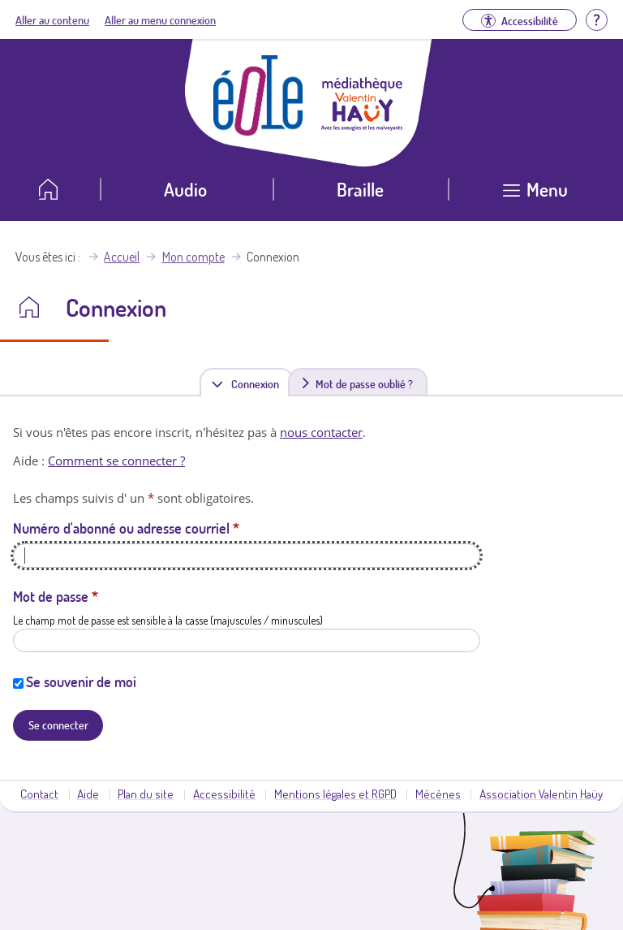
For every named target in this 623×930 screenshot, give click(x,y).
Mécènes (438, 793)
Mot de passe (55, 596)
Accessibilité (224, 793)
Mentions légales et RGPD (335, 793)
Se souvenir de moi (81, 681)
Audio (185, 189)
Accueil (122, 257)
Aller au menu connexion (160, 19)
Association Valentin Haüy (541, 793)
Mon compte (193, 257)
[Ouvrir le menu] (535, 195)
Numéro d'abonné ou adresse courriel (126, 528)
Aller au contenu (52, 19)
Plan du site (146, 793)
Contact (39, 793)
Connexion (258, 383)
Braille (360, 189)
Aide (88, 793)
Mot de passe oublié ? (364, 383)
